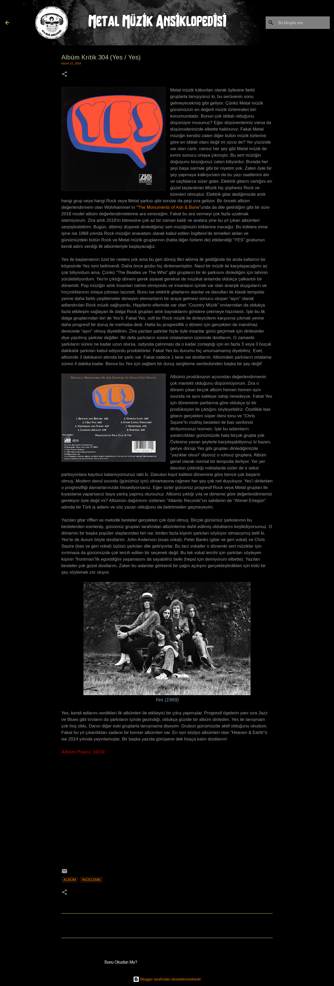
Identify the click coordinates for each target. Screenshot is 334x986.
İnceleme (91, 880)
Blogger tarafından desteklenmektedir (167, 979)
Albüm (69, 880)
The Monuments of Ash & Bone (168, 207)
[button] (64, 74)
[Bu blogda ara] (302, 22)
